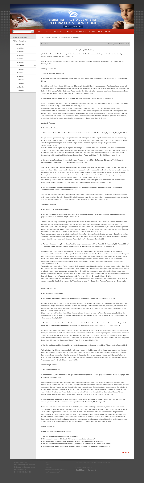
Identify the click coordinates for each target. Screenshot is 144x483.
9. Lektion (20, 76)
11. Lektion (20, 83)
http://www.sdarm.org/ (52, 472)
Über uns (48, 31)
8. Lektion (20, 73)
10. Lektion (20, 80)
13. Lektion (20, 90)
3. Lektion (20, 55)
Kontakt (108, 31)
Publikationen (80, 31)
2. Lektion (20, 51)
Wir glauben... (59, 31)
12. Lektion (20, 87)
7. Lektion (20, 69)
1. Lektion (20, 48)
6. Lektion (20, 66)
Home (40, 31)
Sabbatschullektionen (20, 37)
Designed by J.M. (81, 462)
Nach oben (126, 452)
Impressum (48, 467)
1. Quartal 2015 (20, 44)
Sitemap (47, 464)
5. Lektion (20, 62)
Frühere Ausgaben (19, 41)
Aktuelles (70, 31)
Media (100, 31)
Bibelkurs (91, 31)
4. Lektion (20, 59)
